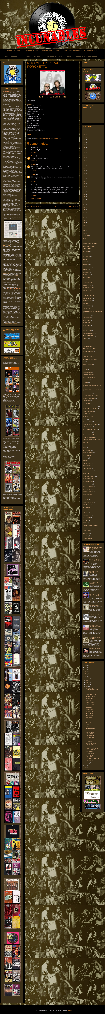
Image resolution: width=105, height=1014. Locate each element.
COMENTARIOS (87, 317)
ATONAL (85, 259)
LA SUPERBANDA (87, 393)
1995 (84, 186)
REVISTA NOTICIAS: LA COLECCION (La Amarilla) (95, 548)
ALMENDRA (86, 251)
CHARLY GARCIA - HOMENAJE (94, 572)
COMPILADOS (86, 320)
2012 (37, 138)
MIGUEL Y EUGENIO (88, 434)
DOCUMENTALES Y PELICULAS (86, 56)
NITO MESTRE (44, 138)
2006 (84, 215)
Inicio (54, 206)
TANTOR (85, 523)
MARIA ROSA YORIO (88, 411)
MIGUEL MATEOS (87, 432)
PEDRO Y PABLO (87, 468)
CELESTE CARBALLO (88, 295)
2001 (84, 202)
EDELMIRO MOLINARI (88, 333)
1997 (84, 191)
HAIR (84, 361)
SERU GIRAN (86, 504)
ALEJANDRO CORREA (89, 241)
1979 (84, 158)
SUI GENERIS (86, 517)
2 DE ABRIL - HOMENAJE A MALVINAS (92, 759)
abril (87, 686)
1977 (84, 152)
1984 (84, 171)
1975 (84, 147)
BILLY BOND (86, 272)
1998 (84, 194)
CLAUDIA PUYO (87, 306)
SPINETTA (85, 512)
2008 (84, 220)
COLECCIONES (87, 315)
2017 (86, 671)
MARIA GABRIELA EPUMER (90, 408)
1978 (84, 155)
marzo (87, 763)
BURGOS (85, 280)
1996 (84, 189)
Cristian (33, 164)
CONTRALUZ (86, 323)
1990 (84, 181)
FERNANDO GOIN (87, 346)
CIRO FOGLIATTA (87, 300)
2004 (84, 209)
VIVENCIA (85, 536)
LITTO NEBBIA (86, 403)
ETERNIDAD (86, 341)
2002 (84, 204)
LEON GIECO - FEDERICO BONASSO (92, 689)
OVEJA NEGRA (87, 455)
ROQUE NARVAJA (87, 494)
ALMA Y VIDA (86, 248)
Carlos (33, 156)
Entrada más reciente (34, 206)
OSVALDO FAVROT (88, 452)
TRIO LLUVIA (86, 530)
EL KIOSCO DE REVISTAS (32, 56)
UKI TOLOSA (86, 533)
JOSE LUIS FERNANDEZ (89, 377)
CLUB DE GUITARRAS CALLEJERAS (92, 311)
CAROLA (85, 293)
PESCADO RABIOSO (88, 471)
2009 (84, 222)
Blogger (69, 1010)
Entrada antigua (72, 206)
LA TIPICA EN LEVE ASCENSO (91, 395)
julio (87, 680)
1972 (84, 139)
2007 (84, 217)
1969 (84, 134)
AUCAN (85, 261)
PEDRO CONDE (87, 465)
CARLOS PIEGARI (87, 290)
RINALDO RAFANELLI (88, 486)
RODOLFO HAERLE (88, 491)
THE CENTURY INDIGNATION (90, 525)
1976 (84, 150)
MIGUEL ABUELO (87, 421)
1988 (84, 178)
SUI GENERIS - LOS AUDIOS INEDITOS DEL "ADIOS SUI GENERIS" (95, 561)
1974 (84, 145)
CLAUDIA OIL (86, 303)
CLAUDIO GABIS (87, 308)
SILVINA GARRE (87, 507)
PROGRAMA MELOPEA (89, 476)
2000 (84, 199)
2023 (86, 665)
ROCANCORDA (87, 489)
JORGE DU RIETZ (87, 372)
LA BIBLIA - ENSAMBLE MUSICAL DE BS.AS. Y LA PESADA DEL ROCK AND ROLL (95, 595)
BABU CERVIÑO (87, 267)
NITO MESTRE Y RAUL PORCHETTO (92, 752)
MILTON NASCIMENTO (89, 437)
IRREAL (85, 369)
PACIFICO (85, 458)
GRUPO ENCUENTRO (88, 356)
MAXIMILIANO (86, 413)
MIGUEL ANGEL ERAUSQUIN (90, 424)
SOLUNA (85, 510)
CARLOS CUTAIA (87, 285)
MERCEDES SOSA (88, 416)
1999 (84, 197)
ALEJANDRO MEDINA (88, 246)
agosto (88, 678)
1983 (84, 168)
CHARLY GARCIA (87, 298)
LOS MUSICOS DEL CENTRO (90, 406)
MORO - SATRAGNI (91, 694)
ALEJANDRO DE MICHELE (90, 243)
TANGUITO (86, 520)
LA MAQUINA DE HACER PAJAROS (92, 385)
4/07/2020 (33, 171)
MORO (84, 447)
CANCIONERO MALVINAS (89, 756)
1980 (84, 160)
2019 (86, 667)
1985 (84, 173)
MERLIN (85, 419)
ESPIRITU (85, 338)
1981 (84, 163)
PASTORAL (86, 460)
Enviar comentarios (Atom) (56, 211)
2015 (84, 233)
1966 (84, 129)
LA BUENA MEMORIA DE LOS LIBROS (58, 56)
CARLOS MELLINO (88, 287)
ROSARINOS (86, 497)
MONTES (85, 442)
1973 (84, 142)
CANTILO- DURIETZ (88, 282)
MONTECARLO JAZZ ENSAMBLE (91, 439)
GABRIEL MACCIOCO (88, 351)
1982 (84, 165)
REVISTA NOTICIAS (88, 481)
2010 (84, 225)
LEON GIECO (86, 400)
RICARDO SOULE (87, 484)
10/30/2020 (34, 195)
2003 (84, 207)
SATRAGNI (86, 499)
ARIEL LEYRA (86, 256)
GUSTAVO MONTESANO (89, 359)
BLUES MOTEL (87, 277)
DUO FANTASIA (87, 330)
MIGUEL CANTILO (87, 426)
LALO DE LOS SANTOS (89, 398)
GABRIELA (85, 354)
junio (87, 682)
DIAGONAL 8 (86, 328)
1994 (84, 184)
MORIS (85, 445)
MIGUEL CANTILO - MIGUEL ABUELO (91, 729)
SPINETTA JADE (87, 515)
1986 (84, 176)
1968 (84, 132)
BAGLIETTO (86, 269)
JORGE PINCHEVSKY (88, 374)
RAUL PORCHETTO (55, 138)
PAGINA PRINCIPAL (11, 56)
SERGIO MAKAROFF (88, 502)
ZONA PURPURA (87, 538)
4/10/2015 (33, 152)
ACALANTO (86, 235)
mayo (87, 684)
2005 (84, 212)
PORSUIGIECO (87, 473)
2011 (84, 228)
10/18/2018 (34, 160)
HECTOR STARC (87, 367)
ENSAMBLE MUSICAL (88, 335)
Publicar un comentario (35, 198)
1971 (84, 137)
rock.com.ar (5, 395)
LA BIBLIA (85, 382)
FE (83, 343)
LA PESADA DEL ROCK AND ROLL (92, 389)
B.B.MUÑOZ (86, 264)
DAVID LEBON (86, 325)
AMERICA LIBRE (87, 254)
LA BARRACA (86, 380)
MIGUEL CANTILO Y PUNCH (90, 429)
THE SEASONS (87, 528)
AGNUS (85, 238)
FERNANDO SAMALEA (89, 348)
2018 (86, 669)
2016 (86, 673)
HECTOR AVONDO (88, 364)
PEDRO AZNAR (87, 463)
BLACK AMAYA (87, 274)
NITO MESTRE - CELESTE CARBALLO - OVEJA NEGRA (95, 627)
